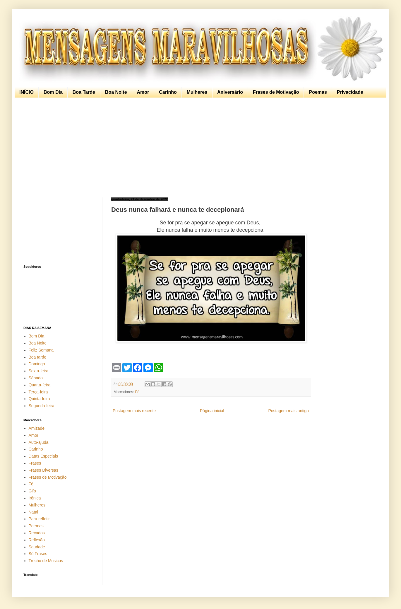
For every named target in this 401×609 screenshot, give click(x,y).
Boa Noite (116, 92)
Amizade (36, 428)
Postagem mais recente (134, 410)
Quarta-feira (40, 385)
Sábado (36, 378)
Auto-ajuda (39, 442)
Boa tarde (38, 357)
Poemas (318, 92)
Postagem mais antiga (288, 410)
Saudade (37, 547)
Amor (143, 92)
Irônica (35, 498)
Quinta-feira (39, 398)
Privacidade (350, 92)
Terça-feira (38, 392)
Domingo (37, 363)
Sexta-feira (39, 371)
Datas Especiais (43, 456)
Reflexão (37, 540)
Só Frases (38, 553)
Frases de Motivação (276, 92)
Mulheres (197, 92)
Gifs (32, 491)
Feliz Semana (41, 350)
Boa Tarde (84, 92)
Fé (137, 392)
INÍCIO (26, 92)
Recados (37, 532)
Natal (33, 512)
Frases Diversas (43, 470)
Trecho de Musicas (46, 560)
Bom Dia (53, 92)
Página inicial (212, 410)
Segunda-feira (41, 405)
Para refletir (39, 518)
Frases (35, 463)
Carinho (167, 92)
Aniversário (230, 92)
